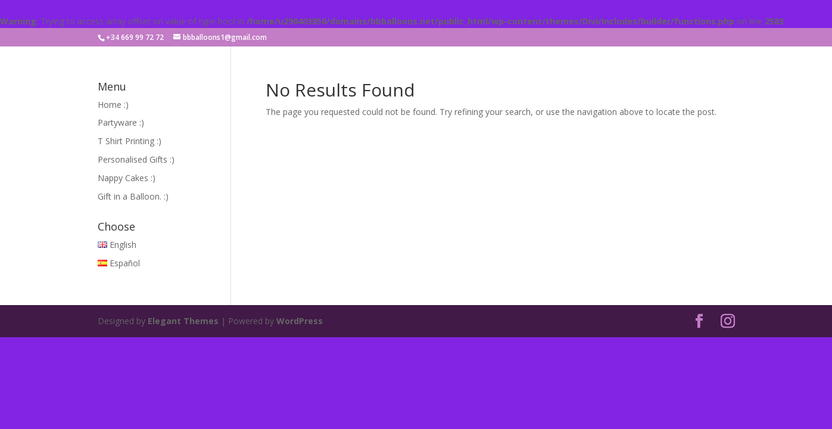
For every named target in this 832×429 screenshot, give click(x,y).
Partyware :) (121, 122)
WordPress (299, 321)
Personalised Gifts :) (136, 159)
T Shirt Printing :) (129, 141)
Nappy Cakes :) (126, 178)
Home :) (113, 104)
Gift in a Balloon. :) (133, 196)
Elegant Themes (183, 321)
